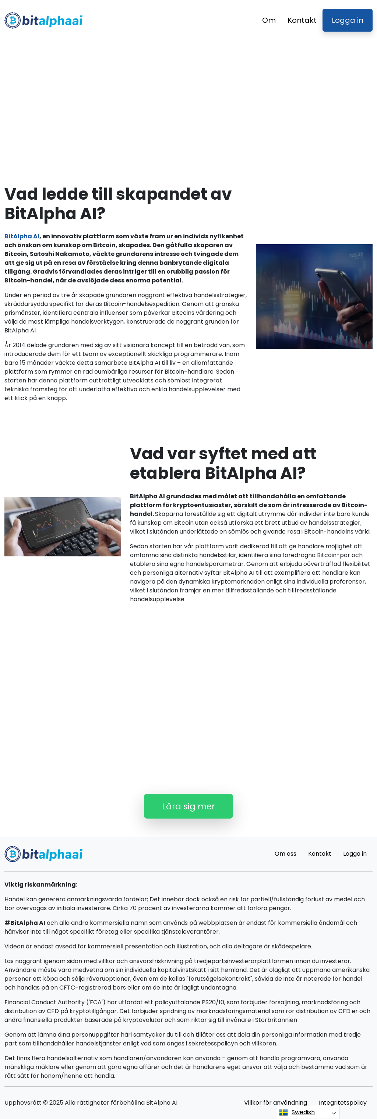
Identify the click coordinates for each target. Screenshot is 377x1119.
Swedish (297, 1112)
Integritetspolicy (343, 1102)
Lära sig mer (188, 806)
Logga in (347, 20)
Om (269, 20)
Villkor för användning (275, 1102)
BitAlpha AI (21, 236)
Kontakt (302, 20)
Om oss (285, 853)
